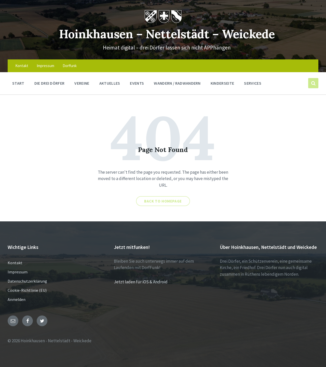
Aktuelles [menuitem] (109, 83)
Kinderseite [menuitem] (222, 83)
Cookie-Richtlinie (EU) (27, 290)
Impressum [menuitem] (45, 65)
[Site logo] (163, 21)
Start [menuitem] (18, 83)
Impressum (18, 271)
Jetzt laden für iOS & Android (141, 282)
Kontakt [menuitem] (21, 65)
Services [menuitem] (252, 83)
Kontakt (15, 262)
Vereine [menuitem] (81, 83)
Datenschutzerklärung (27, 281)
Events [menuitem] (137, 83)
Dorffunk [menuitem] (70, 65)
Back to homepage (163, 201)
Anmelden (16, 299)
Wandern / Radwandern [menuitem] (177, 83)
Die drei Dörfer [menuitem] (49, 83)
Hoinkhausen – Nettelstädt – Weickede (167, 33)
